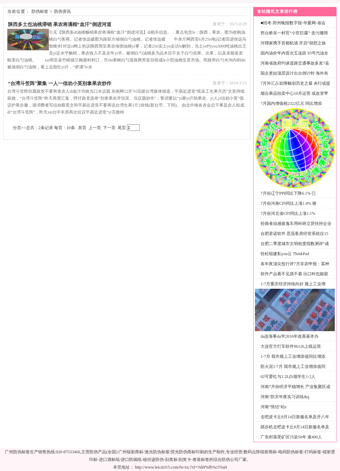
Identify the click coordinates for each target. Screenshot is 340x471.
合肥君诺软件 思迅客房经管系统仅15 (294, 233)
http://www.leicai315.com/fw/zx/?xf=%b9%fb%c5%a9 (181, 467)
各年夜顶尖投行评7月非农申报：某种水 (293, 267)
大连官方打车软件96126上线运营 (291, 346)
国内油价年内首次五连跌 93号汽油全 (294, 53)
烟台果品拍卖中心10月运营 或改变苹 (294, 93)
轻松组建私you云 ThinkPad (285, 253)
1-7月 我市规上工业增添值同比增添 (293, 356)
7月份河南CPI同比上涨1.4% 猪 (288, 203)
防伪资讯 (62, 11)
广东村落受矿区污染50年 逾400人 (291, 437)
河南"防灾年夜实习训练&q (285, 396)
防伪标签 (40, 11)
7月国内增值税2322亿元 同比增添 (291, 103)
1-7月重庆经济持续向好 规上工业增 (293, 283)
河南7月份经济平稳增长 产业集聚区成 (295, 386)
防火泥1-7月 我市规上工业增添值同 (293, 366)
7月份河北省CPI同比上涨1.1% (288, 213)
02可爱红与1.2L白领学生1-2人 (288, 376)
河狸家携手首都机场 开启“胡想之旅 (293, 43)
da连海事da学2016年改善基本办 (289, 336)
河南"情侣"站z (274, 406)
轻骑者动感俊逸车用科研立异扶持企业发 (294, 227)
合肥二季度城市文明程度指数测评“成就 (293, 247)
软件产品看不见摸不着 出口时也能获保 (293, 277)
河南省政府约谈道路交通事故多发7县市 (293, 67)
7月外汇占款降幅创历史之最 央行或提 (295, 83)
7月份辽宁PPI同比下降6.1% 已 (288, 193)
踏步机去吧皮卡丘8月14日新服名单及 (295, 426)
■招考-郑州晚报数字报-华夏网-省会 (293, 22)
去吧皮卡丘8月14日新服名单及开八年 (295, 416)
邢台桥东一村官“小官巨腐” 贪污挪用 (294, 33)
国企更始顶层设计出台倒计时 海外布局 (293, 77)
